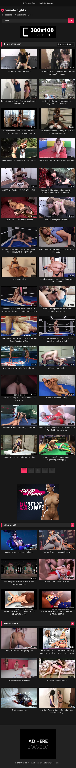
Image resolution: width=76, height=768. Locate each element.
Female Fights (13, 10)
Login (41, 3)
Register (50, 3)
